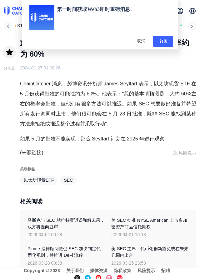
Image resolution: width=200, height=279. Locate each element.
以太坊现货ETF (39, 180)
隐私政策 (122, 270)
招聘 (165, 270)
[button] (192, 11)
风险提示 (146, 270)
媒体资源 (99, 270)
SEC (68, 180)
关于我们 (75, 270)
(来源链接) (31, 152)
